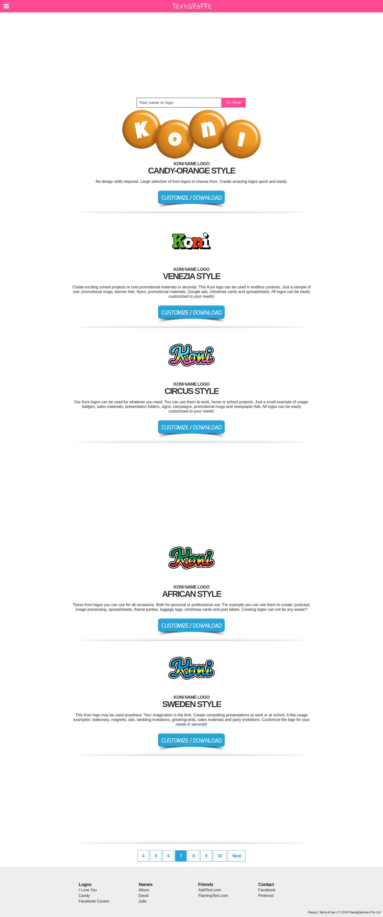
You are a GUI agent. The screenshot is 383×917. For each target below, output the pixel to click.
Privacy (312, 912)
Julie (142, 901)
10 (220, 855)
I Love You (88, 890)
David (143, 896)
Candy (84, 896)
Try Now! (233, 102)
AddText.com (209, 890)
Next (236, 855)
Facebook (266, 890)
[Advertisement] (191, 55)
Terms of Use (327, 912)
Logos (85, 884)
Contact (266, 884)
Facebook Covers (94, 901)
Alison (143, 890)
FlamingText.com (213, 896)
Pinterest (266, 896)
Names (145, 884)
